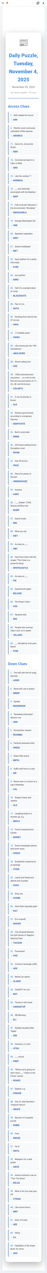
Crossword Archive (28, 15)
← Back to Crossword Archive (22, 27)
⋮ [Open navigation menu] (32, 3)
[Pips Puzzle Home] (7, 3)
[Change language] (38, 3)
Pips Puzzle (12, 15)
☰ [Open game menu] (3, 3)
